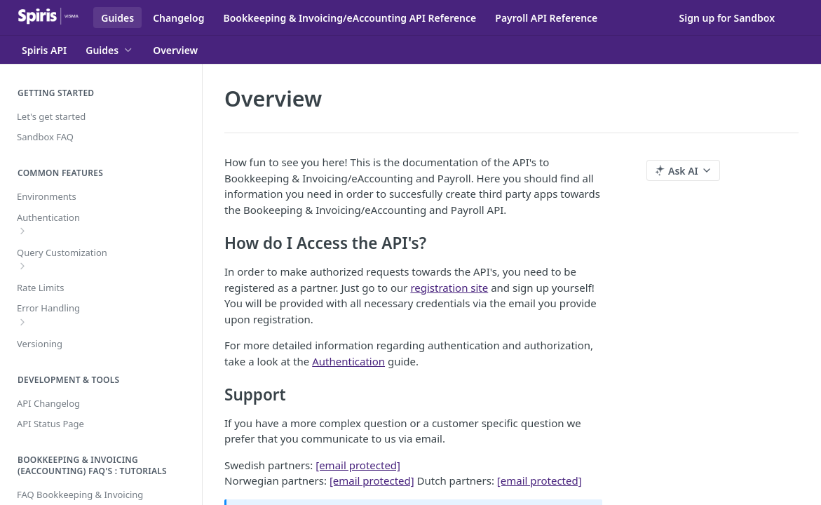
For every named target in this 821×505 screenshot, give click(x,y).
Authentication (348, 361)
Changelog (178, 18)
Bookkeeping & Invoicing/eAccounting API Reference (349, 18)
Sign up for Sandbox (727, 18)
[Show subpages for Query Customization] (22, 265)
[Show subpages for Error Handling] (22, 322)
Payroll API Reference (546, 18)
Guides (117, 18)
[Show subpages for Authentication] (22, 230)
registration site (449, 288)
